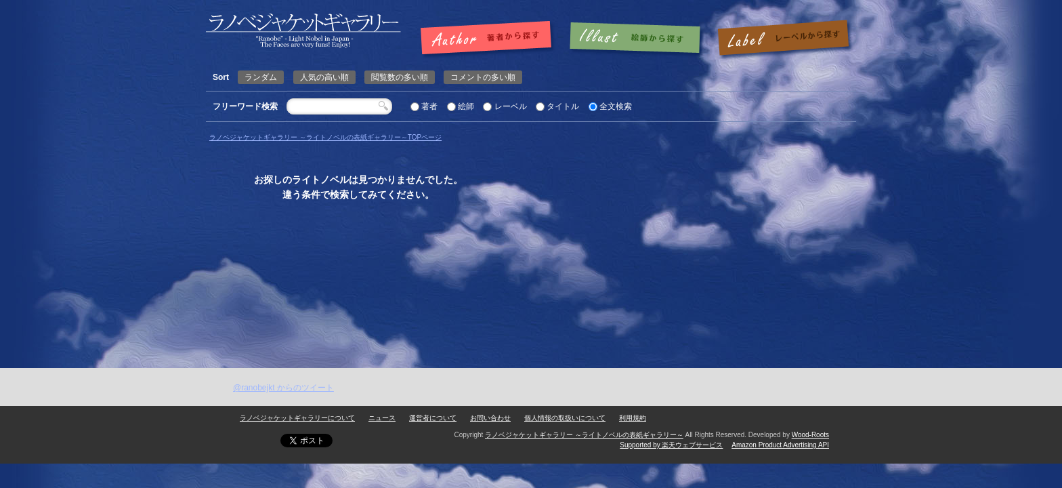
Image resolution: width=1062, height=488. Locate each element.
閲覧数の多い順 (399, 77)
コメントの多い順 (482, 77)
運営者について (432, 418)
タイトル (563, 106)
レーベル (510, 106)
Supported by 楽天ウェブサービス (671, 445)
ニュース (382, 418)
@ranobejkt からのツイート (283, 387)
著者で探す (489, 39)
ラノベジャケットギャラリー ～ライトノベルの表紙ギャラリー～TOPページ (325, 137)
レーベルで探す (783, 39)
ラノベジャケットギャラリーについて (297, 418)
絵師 (466, 106)
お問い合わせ (490, 418)
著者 (429, 106)
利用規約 (632, 418)
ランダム (261, 77)
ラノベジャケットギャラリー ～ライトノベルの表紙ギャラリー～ (584, 435)
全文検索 (615, 106)
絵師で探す (636, 39)
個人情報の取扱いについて (565, 418)
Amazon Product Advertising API (780, 445)
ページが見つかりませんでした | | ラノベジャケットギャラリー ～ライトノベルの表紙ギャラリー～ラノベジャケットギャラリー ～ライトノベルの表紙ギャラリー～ (303, 31)
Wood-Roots (810, 435)
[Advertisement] (531, 266)
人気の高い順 (324, 77)
